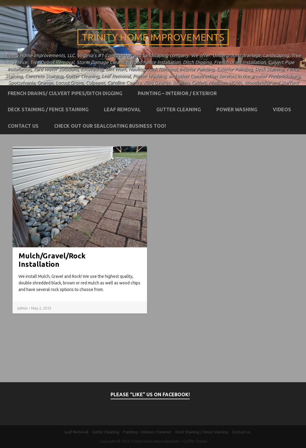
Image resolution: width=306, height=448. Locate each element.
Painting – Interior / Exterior (177, 93)
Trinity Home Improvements (153, 37)
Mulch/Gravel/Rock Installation (52, 260)
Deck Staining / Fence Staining (48, 109)
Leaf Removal (122, 109)
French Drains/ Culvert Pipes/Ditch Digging (65, 93)
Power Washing (236, 109)
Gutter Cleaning (178, 109)
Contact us (23, 126)
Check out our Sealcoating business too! (110, 126)
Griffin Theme (195, 441)
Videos (282, 109)
